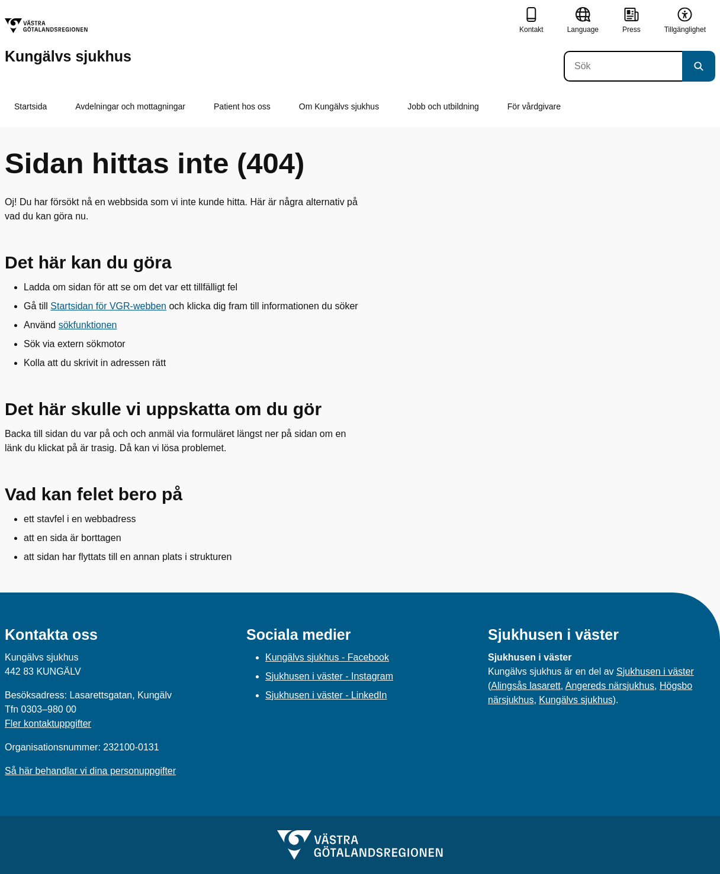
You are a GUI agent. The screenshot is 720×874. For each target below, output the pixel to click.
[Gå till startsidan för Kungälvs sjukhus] (68, 41)
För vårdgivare (534, 106)
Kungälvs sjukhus (576, 700)
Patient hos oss (242, 106)
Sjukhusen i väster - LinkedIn (326, 695)
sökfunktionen (88, 325)
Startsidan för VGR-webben (108, 306)
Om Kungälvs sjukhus (339, 106)
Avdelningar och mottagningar (130, 106)
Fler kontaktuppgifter (48, 723)
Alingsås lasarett (525, 686)
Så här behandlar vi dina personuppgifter (90, 771)
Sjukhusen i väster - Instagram (329, 676)
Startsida (30, 106)
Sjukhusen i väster (655, 671)
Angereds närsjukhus (609, 686)
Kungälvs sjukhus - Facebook (327, 657)
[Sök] (623, 66)
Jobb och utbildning (443, 106)
